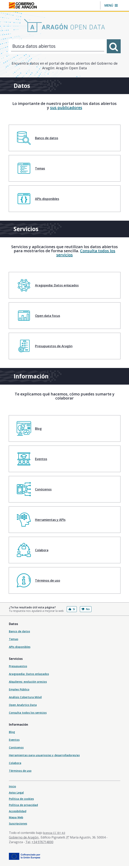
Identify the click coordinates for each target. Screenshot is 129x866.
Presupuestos (18, 666)
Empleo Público (19, 689)
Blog (12, 732)
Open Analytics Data (23, 705)
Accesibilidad (17, 811)
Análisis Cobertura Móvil (25, 697)
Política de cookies (21, 799)
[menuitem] (64, 138)
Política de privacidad (23, 805)
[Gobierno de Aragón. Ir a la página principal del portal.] (23, 5)
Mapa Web (16, 817)
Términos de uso (20, 771)
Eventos (14, 740)
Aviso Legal (16, 792)
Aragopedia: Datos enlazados (29, 674)
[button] (111, 5)
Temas (13, 639)
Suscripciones (18, 823)
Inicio (12, 786)
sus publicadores (66, 107)
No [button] (86, 609)
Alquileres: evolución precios (28, 681)
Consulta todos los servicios (85, 252)
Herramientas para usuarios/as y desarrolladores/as (44, 755)
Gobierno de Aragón (24, 837)
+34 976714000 (42, 842)
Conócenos (16, 747)
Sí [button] (71, 609)
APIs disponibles (19, 647)
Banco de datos (19, 631)
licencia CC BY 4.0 (54, 833)
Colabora (15, 763)
